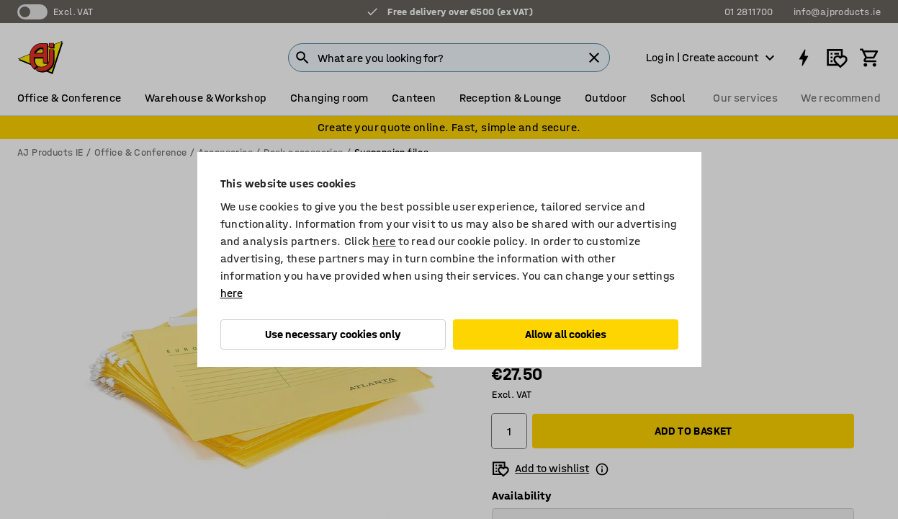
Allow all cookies (565, 334)
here (384, 241)
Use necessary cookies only (333, 334)
